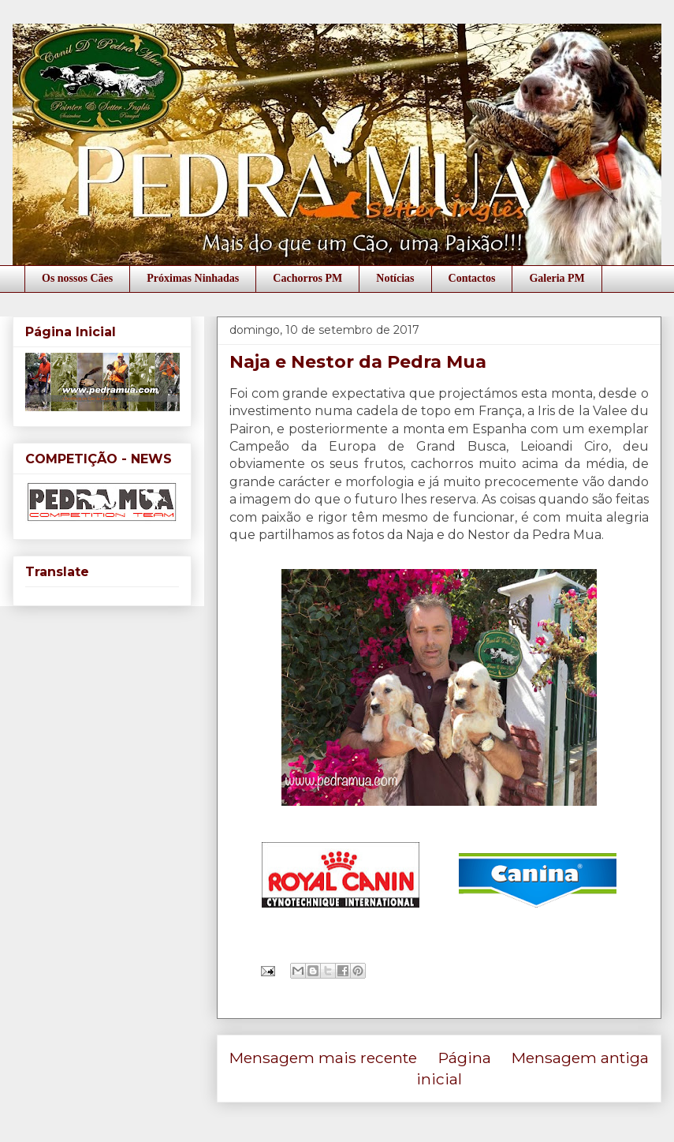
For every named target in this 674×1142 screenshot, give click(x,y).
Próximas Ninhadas (193, 278)
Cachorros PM (307, 278)
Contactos (472, 278)
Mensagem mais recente (323, 1057)
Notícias (395, 278)
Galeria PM (556, 278)
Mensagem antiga (580, 1057)
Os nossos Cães (77, 278)
